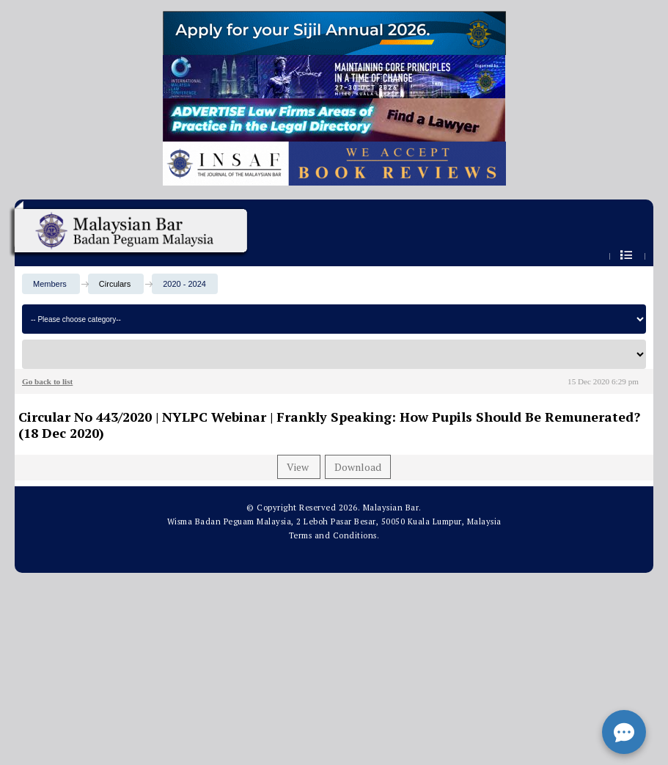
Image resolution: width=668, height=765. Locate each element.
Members (50, 283)
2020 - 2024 (184, 283)
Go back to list (47, 381)
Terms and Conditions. (334, 535)
